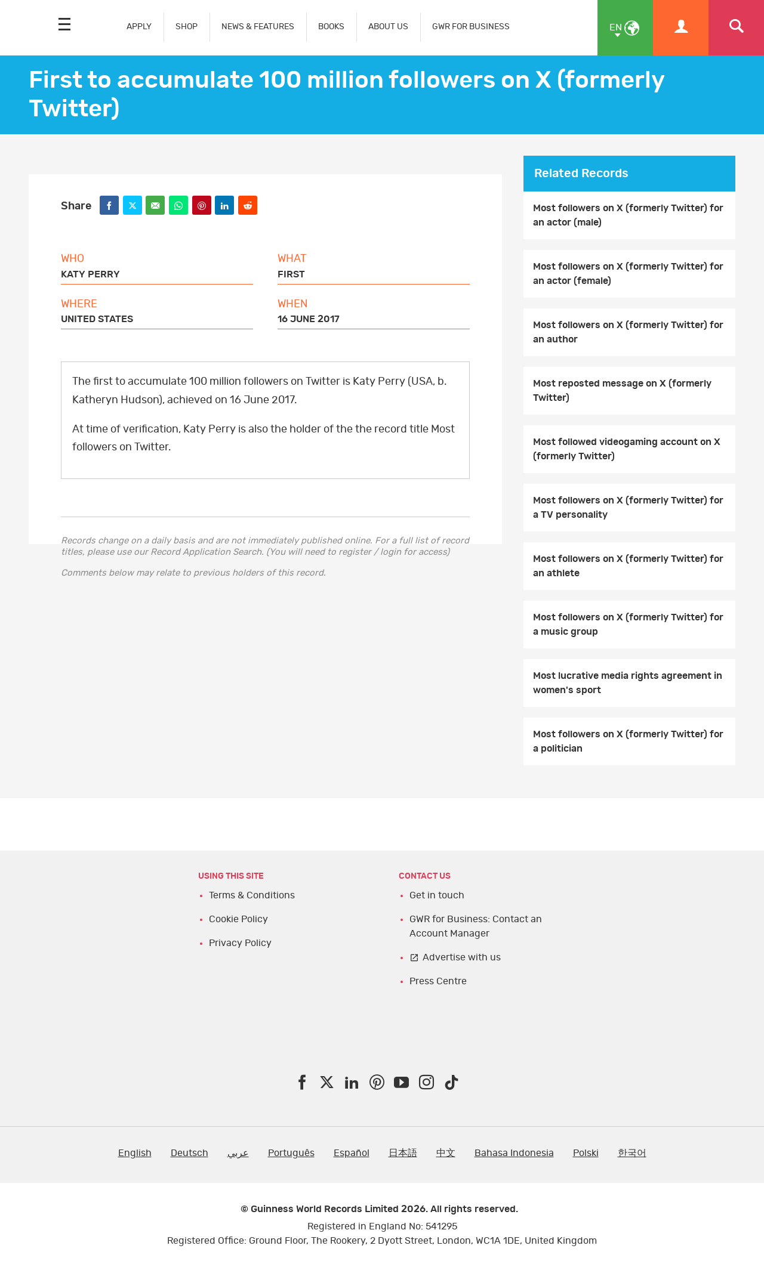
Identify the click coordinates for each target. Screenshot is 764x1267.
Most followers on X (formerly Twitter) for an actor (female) (628, 274)
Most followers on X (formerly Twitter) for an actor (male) (628, 215)
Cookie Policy (238, 919)
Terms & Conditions (252, 895)
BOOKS (331, 26)
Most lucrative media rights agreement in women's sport (627, 683)
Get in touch (436, 895)
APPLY (139, 26)
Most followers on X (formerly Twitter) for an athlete (628, 566)
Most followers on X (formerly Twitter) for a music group (628, 624)
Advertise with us (462, 957)
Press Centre (438, 981)
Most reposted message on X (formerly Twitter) (622, 391)
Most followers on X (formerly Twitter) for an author (628, 332)
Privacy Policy (240, 943)
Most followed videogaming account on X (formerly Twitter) (626, 449)
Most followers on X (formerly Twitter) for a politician (628, 741)
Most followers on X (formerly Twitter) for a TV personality (628, 508)
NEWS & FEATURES (257, 26)
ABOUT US (388, 26)
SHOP (186, 26)
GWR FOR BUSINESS (471, 26)
